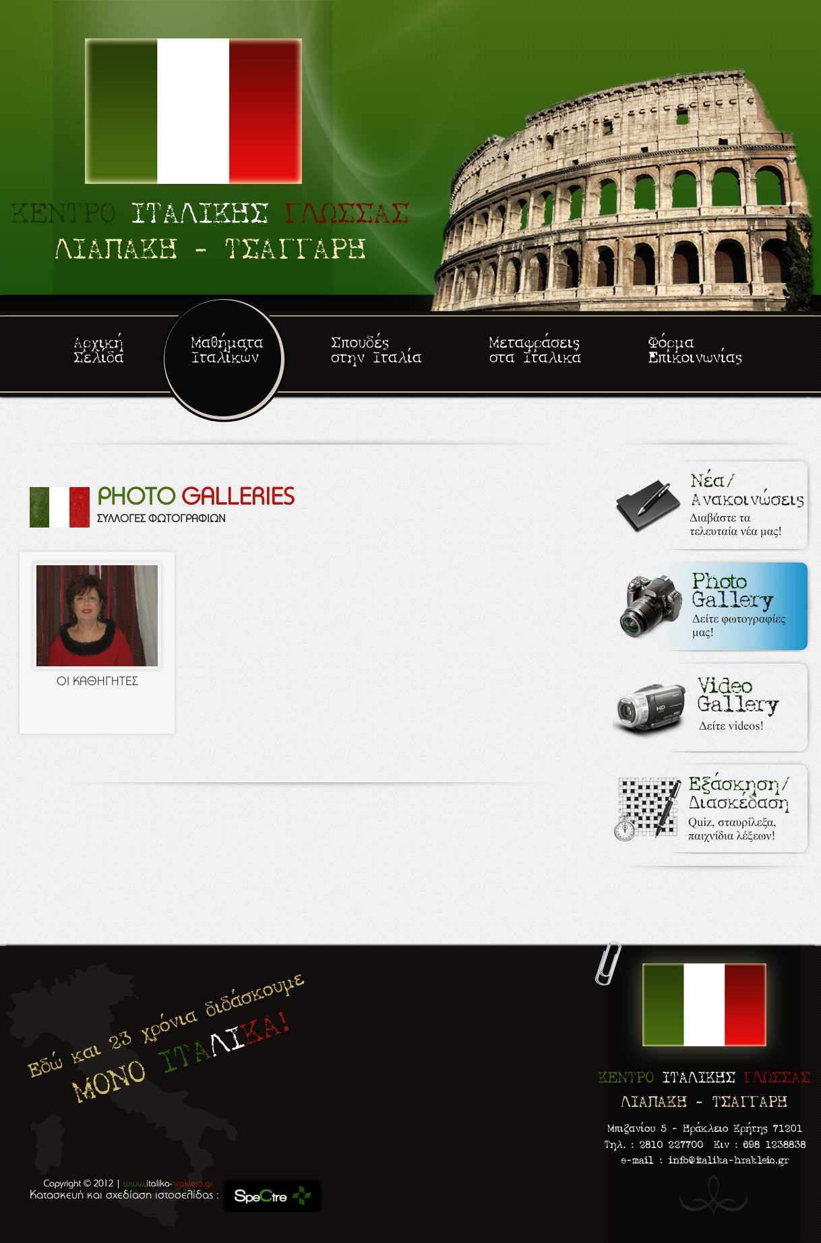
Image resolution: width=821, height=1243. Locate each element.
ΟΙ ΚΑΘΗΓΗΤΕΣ (97, 682)
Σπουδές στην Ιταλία (376, 351)
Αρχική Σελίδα (98, 351)
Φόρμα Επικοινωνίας (695, 351)
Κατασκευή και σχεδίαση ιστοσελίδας (123, 1196)
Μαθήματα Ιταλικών (227, 351)
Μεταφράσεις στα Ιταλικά (535, 351)
